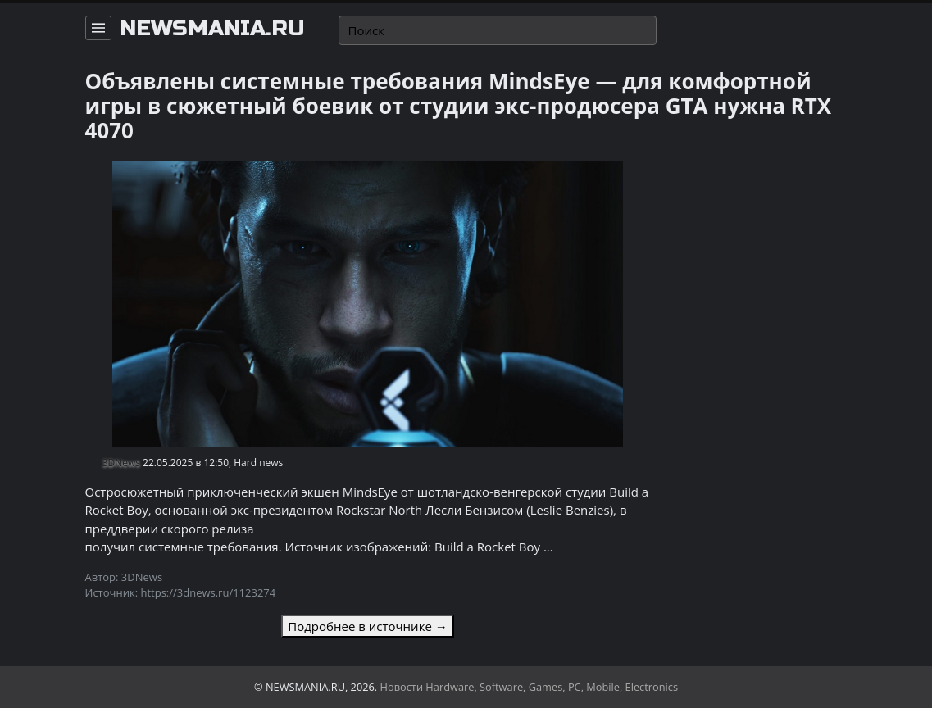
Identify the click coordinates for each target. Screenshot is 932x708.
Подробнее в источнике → (367, 626)
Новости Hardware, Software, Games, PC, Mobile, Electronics (529, 686)
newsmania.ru (212, 29)
